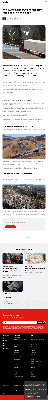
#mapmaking (25, 237)
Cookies (24, 390)
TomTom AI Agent (17, 359)
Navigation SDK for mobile (19, 357)
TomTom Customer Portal (16, 385)
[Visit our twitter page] (6, 340)
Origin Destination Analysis (36, 356)
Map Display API (34, 344)
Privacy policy (5, 390)
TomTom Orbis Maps (35, 337)
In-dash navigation (17, 341)
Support (15, 346)
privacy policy (30, 328)
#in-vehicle (17, 237)
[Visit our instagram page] (6, 348)
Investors (32, 378)
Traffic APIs (33, 363)
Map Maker (33, 341)
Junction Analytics (34, 359)
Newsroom (33, 372)
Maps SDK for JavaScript (35, 343)
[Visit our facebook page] (6, 338)
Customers (33, 370)
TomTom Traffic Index (6, 385)
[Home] (5, 2)
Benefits (15, 372)
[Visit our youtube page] (6, 343)
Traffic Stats (33, 354)
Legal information (12, 390)
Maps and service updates (19, 344)
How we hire (16, 374)
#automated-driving (8, 237)
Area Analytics (33, 352)
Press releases (34, 376)
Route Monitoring (34, 357)
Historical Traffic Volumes (36, 361)
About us (32, 369)
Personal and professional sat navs (20, 339)
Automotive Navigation (18, 356)
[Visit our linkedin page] (6, 345)
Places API (33, 346)
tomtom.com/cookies (32, 393)
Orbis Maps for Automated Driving (37, 339)
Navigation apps (17, 337)
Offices (15, 370)
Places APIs (16, 354)
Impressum (4, 393)
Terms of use (18, 390)
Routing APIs (16, 352)
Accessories (16, 343)
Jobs (15, 369)
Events (32, 374)
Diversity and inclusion (18, 376)
